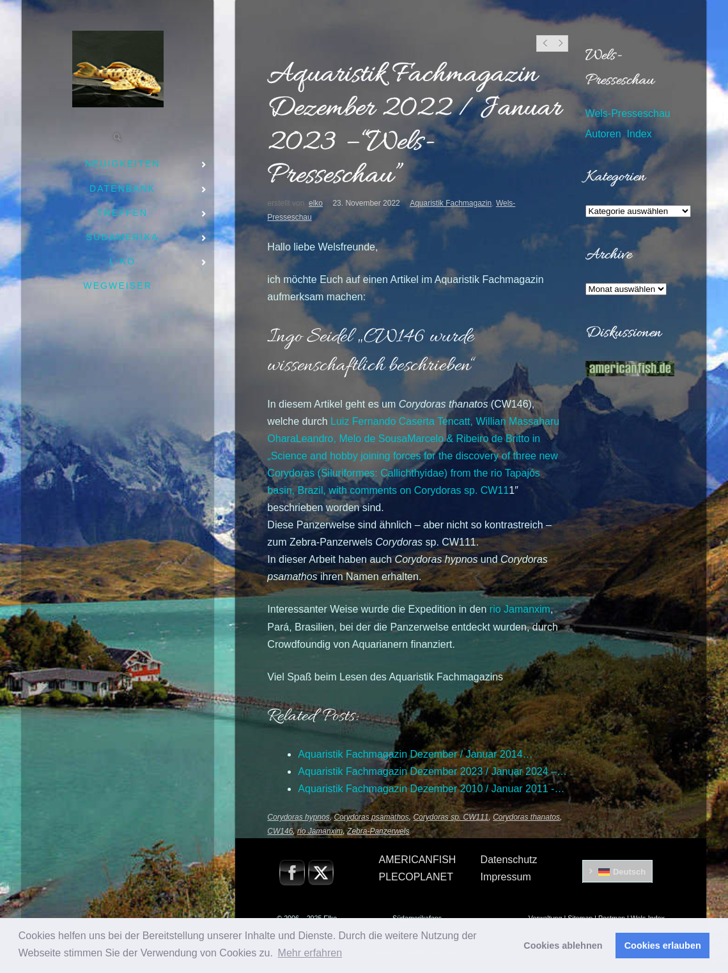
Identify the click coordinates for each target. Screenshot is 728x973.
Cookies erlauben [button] (662, 945)
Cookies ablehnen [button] (562, 945)
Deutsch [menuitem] (629, 872)
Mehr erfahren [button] (310, 952)
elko (316, 203)
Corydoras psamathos (371, 817)
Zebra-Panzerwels (378, 831)
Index (639, 133)
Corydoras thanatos (526, 817)
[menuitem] (618, 871)
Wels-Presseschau (627, 113)
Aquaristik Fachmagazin (451, 203)
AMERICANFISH (417, 859)
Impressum (506, 876)
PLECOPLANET (415, 876)
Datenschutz (509, 859)
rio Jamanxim (520, 609)
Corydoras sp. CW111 (450, 817)
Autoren (603, 133)
